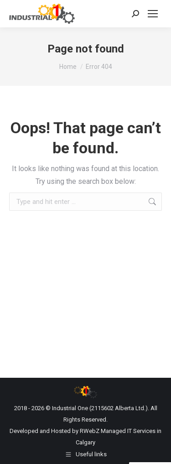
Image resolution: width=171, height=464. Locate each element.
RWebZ (89, 431)
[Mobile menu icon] (153, 14)
